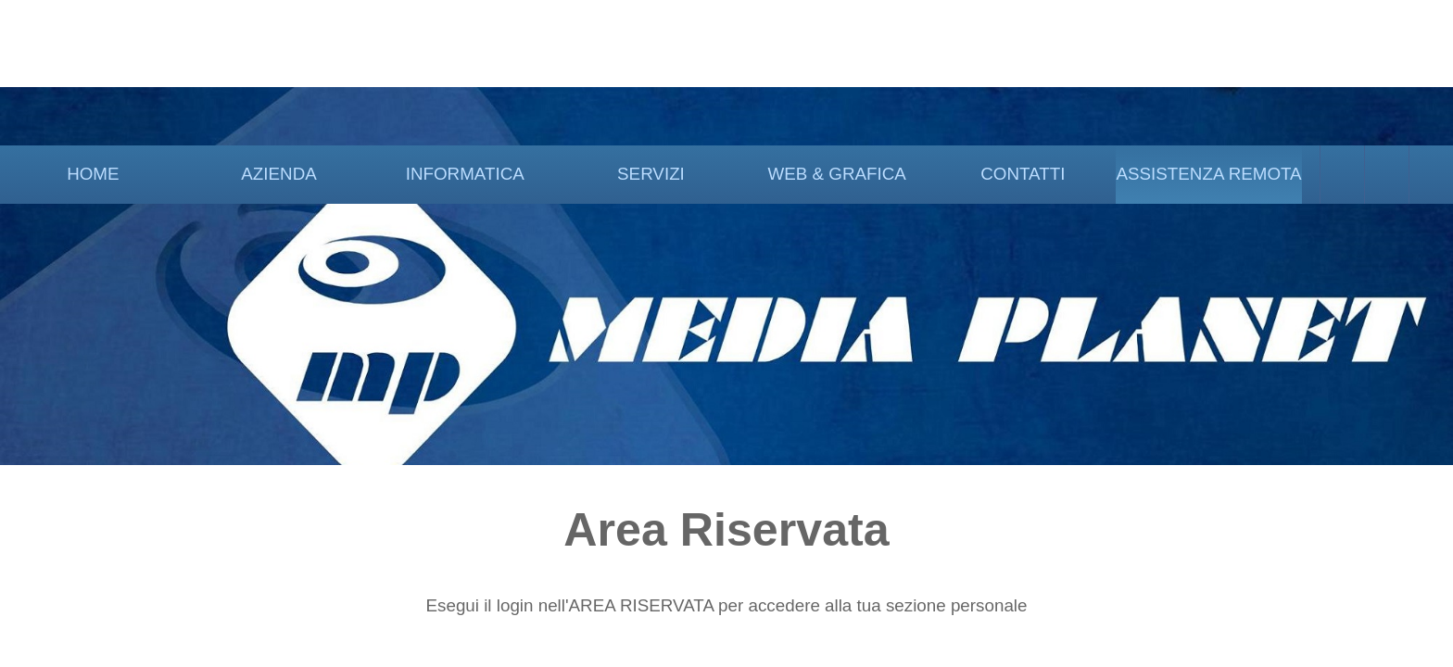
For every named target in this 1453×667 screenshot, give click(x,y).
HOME (93, 173)
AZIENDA (278, 173)
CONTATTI (1022, 173)
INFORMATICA (465, 173)
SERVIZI (651, 173)
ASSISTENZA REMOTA (1208, 173)
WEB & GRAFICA (836, 173)
